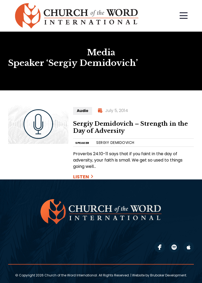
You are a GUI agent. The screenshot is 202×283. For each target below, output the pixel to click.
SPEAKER (82, 143)
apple (188, 247)
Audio (82, 110)
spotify (174, 247)
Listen (81, 176)
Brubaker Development (168, 275)
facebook (159, 247)
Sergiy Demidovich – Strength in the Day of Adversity (130, 127)
